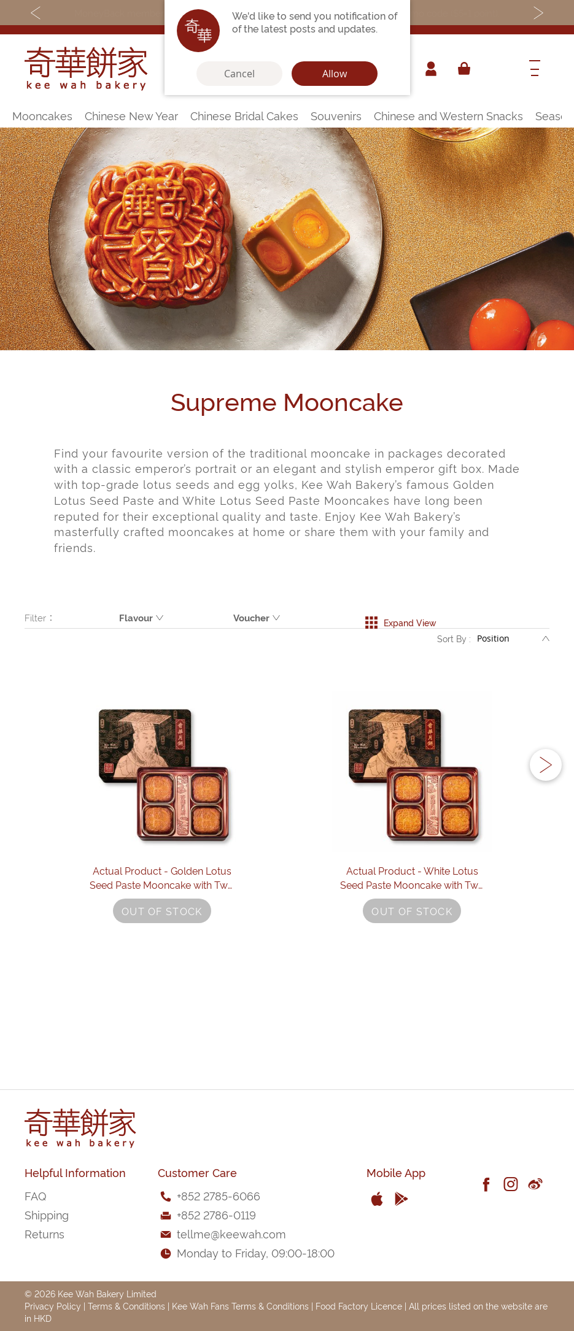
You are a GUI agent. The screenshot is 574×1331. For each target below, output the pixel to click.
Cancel (239, 73)
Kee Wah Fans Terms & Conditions (240, 1305)
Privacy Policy (53, 1305)
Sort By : (454, 644)
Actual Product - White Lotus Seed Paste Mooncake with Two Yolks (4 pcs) (412, 974)
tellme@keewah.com (231, 1233)
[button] (546, 816)
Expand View (400, 618)
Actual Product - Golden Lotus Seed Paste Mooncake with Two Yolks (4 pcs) (162, 974)
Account (429, 68)
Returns (44, 1233)
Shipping (47, 1214)
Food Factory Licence (359, 1305)
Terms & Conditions (126, 1305)
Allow (334, 73)
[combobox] (497, 68)
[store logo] (86, 69)
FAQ (35, 1195)
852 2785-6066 (220, 1195)
